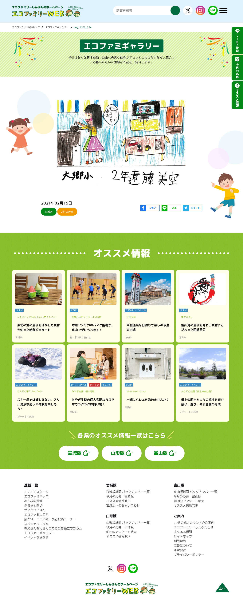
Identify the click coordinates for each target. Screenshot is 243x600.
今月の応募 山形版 (120, 527)
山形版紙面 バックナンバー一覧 (128, 523)
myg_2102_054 (83, 27)
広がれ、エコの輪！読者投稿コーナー (50, 519)
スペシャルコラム (36, 524)
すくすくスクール (36, 492)
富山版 (160, 453)
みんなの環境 (33, 501)
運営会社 (180, 550)
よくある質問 (183, 532)
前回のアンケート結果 (121, 532)
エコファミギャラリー (56, 27)
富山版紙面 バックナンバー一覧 (195, 492)
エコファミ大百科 (36, 515)
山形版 (117, 453)
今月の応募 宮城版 (120, 496)
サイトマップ (183, 536)
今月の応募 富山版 (187, 496)
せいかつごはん (34, 510)
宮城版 (74, 453)
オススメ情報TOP (118, 501)
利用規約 (180, 541)
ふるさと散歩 (33, 505)
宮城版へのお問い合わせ (123, 505)
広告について (183, 545)
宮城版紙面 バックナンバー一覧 (128, 492)
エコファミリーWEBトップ (26, 27)
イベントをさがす (36, 537)
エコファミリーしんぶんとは (193, 527)
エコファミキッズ (36, 496)
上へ (222, 588)
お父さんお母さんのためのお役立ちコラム (53, 528)
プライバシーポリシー (189, 555)
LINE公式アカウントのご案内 (194, 523)
